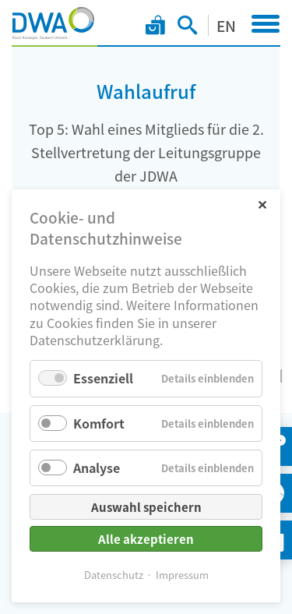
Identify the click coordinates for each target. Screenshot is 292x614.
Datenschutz (113, 574)
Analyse (96, 467)
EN (226, 25)
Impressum (182, 574)
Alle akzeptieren (146, 539)
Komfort (99, 423)
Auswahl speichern (146, 507)
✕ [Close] (262, 204)
